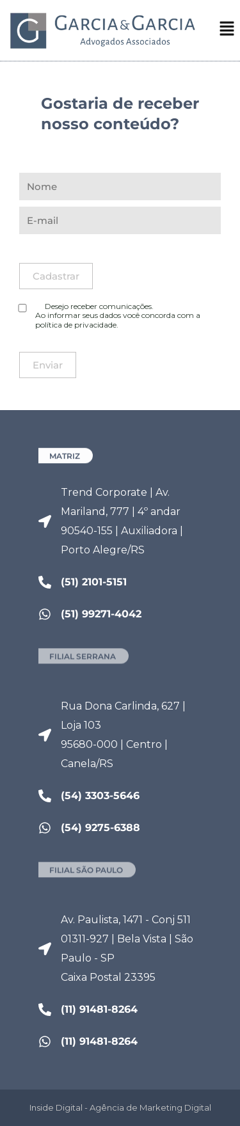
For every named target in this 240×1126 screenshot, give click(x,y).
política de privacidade (75, 324)
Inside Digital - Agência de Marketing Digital (120, 1107)
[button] (227, 32)
